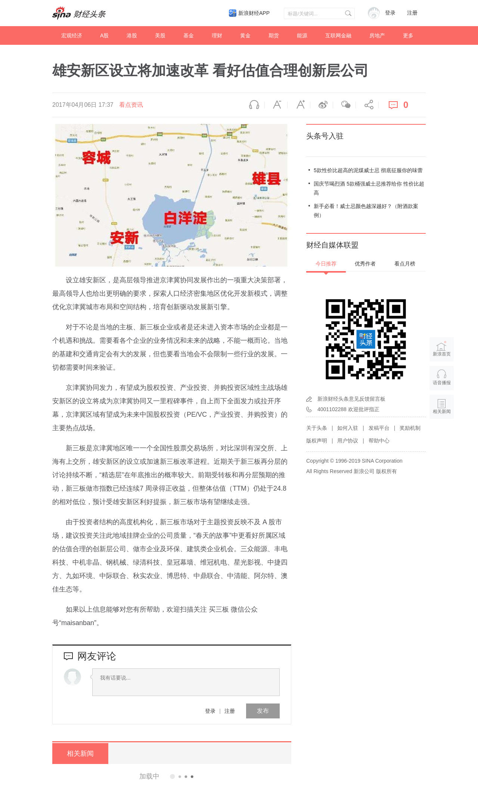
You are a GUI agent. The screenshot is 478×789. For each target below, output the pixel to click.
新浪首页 (442, 348)
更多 (408, 35)
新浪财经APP (254, 13)
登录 (210, 711)
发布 (263, 711)
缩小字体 (276, 105)
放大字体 (299, 105)
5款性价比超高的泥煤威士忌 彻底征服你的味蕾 (368, 170)
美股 (160, 35)
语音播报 (253, 105)
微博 (321, 105)
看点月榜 (404, 264)
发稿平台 (379, 428)
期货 (274, 35)
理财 (217, 35)
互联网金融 (338, 35)
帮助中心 (379, 441)
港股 (132, 35)
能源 (302, 35)
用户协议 (347, 441)
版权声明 (316, 441)
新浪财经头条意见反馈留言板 (351, 399)
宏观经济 (71, 35)
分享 (367, 105)
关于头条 (316, 428)
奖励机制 (410, 428)
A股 (104, 35)
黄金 (245, 35)
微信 (344, 105)
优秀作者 (365, 264)
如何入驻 (347, 428)
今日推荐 (326, 264)
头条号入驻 (325, 136)
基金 (188, 35)
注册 (412, 13)
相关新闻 (80, 753)
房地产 (377, 35)
